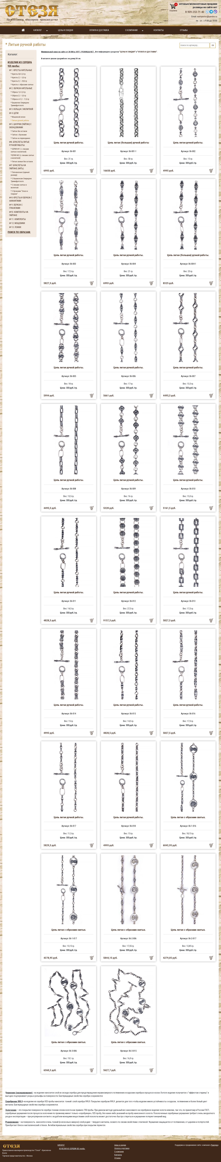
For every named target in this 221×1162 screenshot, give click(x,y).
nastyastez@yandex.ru (207, 16)
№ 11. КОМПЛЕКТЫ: (17, 219)
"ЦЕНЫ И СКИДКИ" (127, 52)
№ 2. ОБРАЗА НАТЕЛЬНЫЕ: (21, 88)
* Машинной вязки (18, 117)
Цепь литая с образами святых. (188, 817)
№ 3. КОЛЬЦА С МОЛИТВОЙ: (21, 109)
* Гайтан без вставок (19, 131)
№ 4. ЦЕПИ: (14, 113)
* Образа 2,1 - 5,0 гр (18, 96)
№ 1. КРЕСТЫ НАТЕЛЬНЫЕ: (21, 70)
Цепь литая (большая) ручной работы (128, 142)
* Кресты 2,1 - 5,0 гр (18, 77)
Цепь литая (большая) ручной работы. (188, 255)
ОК (213, 45)
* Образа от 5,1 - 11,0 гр (20, 99)
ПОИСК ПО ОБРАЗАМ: (19, 232)
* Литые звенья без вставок (22, 162)
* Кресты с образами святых (22, 85)
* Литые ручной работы (20, 120)
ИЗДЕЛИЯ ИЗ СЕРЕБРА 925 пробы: (20, 64)
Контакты (159, 30)
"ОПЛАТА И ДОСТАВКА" (147, 52)
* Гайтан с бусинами (19, 135)
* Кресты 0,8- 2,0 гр (18, 74)
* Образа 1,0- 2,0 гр (18, 92)
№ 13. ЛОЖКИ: (15, 227)
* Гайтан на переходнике (20, 138)
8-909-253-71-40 (194, 12)
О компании (134, 30)
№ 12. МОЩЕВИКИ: (17, 223)
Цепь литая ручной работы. (69, 142)
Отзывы (184, 30)
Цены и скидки (65, 30)
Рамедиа (214, 1145)
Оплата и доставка (99, 30)
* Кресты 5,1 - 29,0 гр (19, 81)
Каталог (40, 30)
